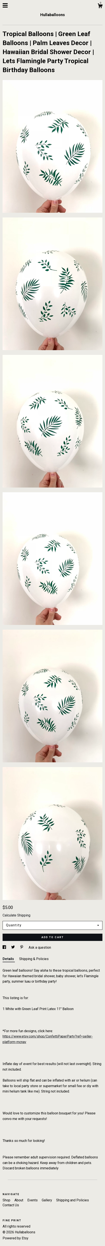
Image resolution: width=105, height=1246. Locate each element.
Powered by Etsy (15, 1238)
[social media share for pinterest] (22, 947)
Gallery (47, 1200)
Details (9, 959)
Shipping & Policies (34, 959)
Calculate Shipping (16, 915)
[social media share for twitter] (13, 947)
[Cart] (100, 6)
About (19, 1200)
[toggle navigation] (5, 5)
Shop (7, 1200)
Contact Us (11, 1205)
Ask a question (40, 947)
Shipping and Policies (72, 1200)
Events (33, 1200)
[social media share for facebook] (5, 947)
